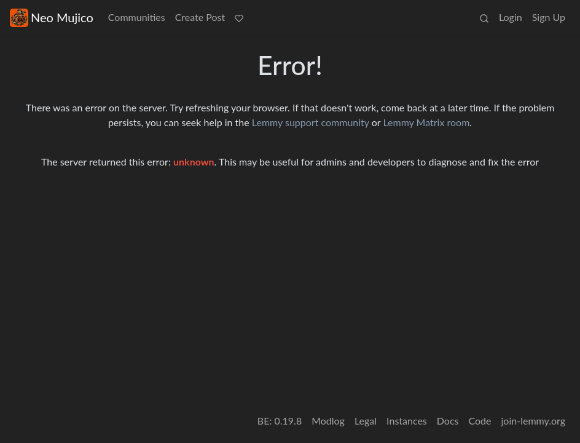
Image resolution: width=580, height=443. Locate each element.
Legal (366, 420)
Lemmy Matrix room (426, 122)
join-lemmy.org (533, 420)
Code (480, 420)
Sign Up (548, 17)
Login (510, 17)
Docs (448, 420)
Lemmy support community (310, 122)
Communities (136, 17)
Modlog (328, 420)
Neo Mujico (51, 17)
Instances (406, 420)
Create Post (200, 17)
